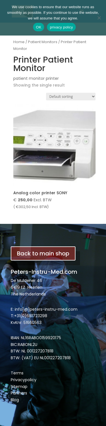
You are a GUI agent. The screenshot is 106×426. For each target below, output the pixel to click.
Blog (15, 400)
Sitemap (19, 386)
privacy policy (61, 27)
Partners (19, 393)
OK (38, 27)
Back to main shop (43, 253)
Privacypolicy (23, 380)
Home (19, 42)
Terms (17, 373)
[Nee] (99, 18)
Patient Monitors (42, 42)
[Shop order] (71, 96)
